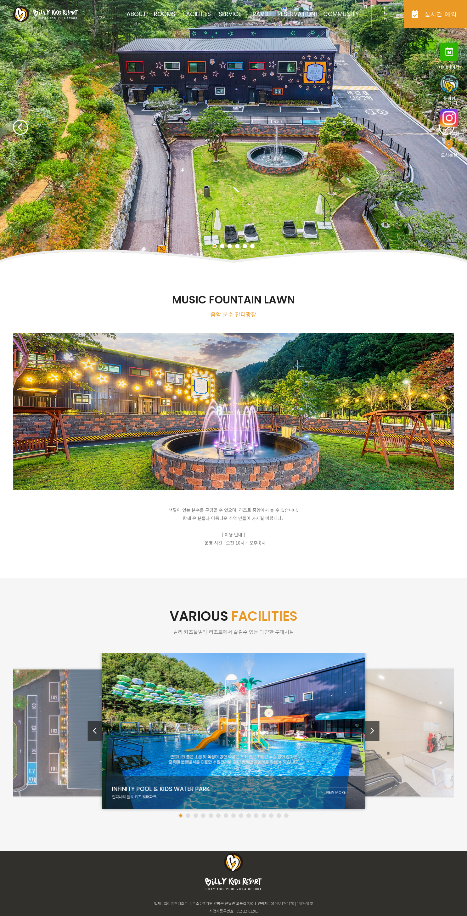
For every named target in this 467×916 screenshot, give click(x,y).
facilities (197, 14)
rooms (164, 14)
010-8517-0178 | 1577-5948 (292, 903)
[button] (20, 126)
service (230, 14)
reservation (296, 14)
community (341, 14)
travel (259, 14)
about (136, 14)
